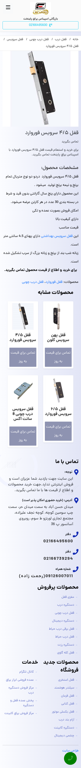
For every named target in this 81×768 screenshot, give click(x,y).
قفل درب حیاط (64, 637)
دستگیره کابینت (64, 727)
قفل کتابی (67, 703)
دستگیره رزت (66, 645)
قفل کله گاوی (65, 652)
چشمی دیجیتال (64, 735)
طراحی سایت (70, 750)
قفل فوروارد (54, 282)
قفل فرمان (67, 696)
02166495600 (58, 541)
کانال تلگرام (26, 672)
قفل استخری (66, 680)
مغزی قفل (67, 597)
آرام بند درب (66, 719)
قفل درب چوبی (33, 282)
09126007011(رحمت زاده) (46, 576)
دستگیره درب (65, 605)
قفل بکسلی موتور (63, 712)
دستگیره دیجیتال (63, 621)
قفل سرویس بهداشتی (57, 236)
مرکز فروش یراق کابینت (19, 713)
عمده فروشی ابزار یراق (20, 680)
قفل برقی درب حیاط (61, 629)
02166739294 (58, 558)
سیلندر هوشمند (64, 688)
